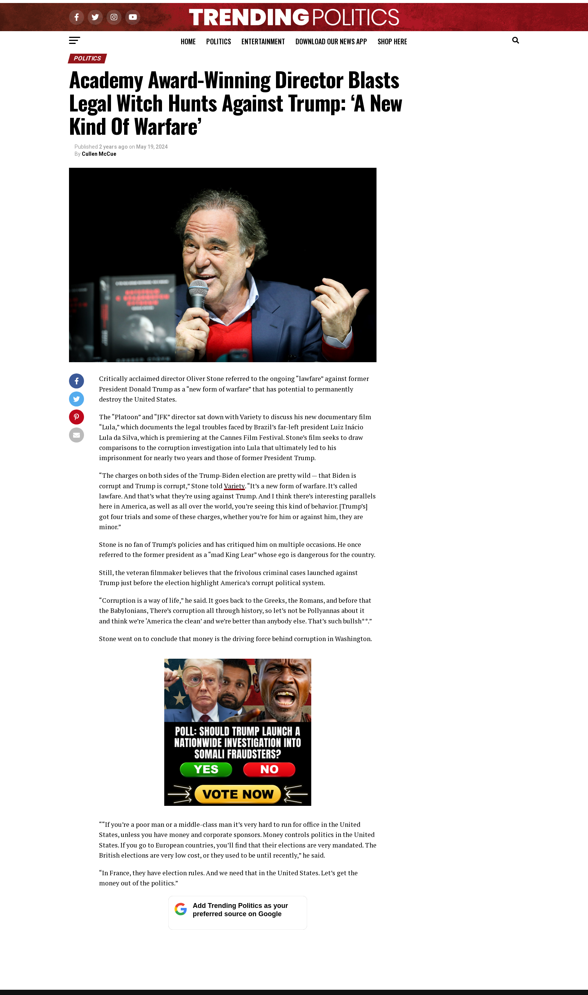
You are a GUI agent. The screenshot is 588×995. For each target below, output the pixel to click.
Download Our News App (331, 41)
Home (188, 41)
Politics (218, 41)
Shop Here (392, 41)
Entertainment (263, 41)
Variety (234, 486)
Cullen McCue (99, 154)
